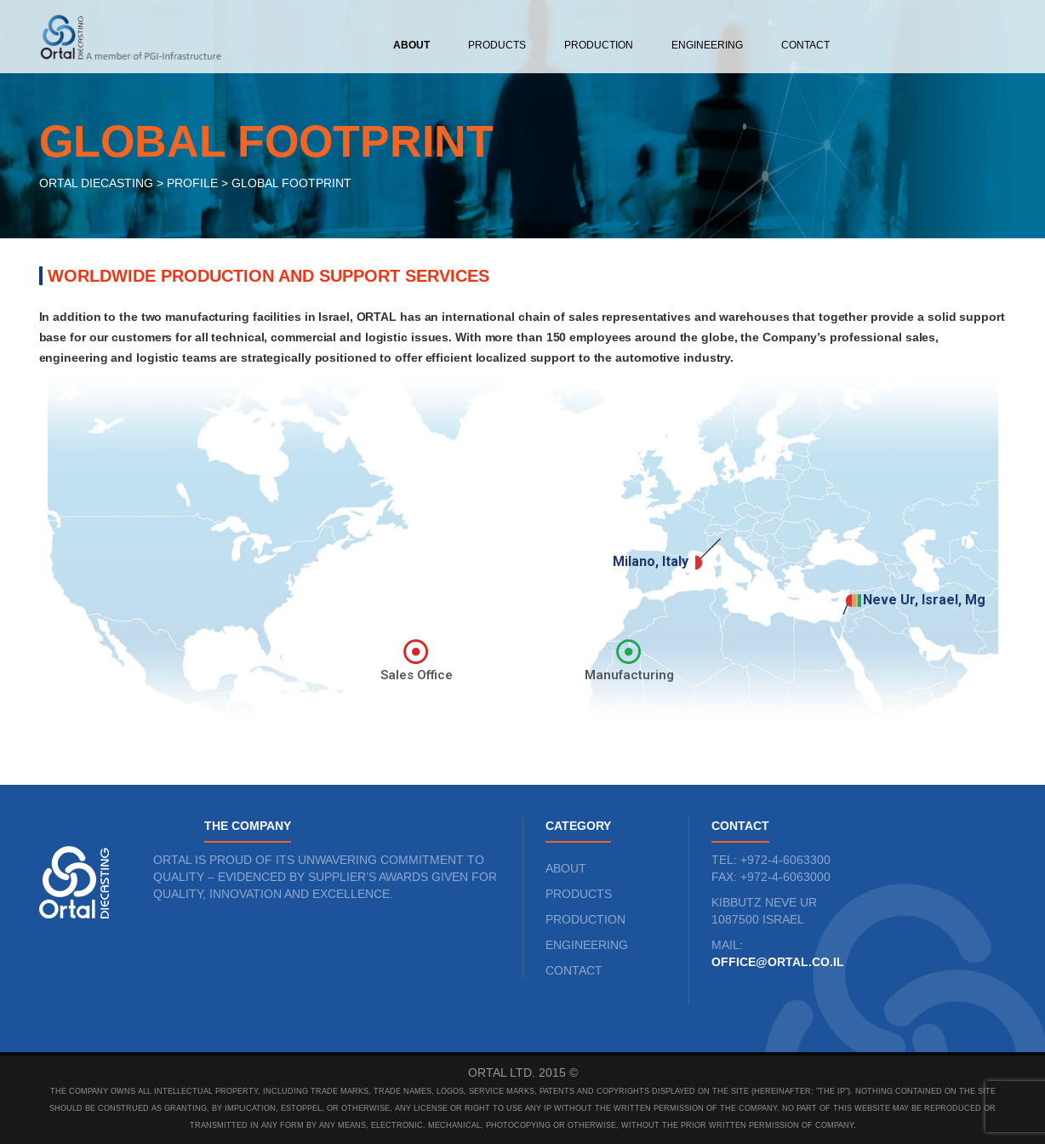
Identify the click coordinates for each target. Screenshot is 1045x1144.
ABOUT (565, 868)
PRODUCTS (578, 894)
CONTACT (573, 970)
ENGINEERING (586, 945)
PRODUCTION (585, 919)
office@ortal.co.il (777, 962)
